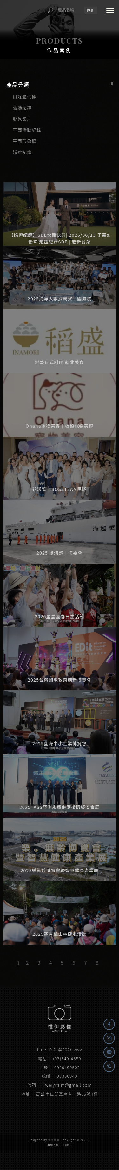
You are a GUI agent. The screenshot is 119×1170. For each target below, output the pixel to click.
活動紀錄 (22, 107)
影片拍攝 (16, 1109)
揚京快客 (54, 1140)
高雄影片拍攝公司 (93, 1109)
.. (89, 1140)
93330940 (67, 1076)
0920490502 (67, 1067)
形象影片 (22, 119)
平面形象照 (24, 141)
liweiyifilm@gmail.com (67, 1085)
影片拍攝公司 (38, 1109)
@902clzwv (70, 1050)
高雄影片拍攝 (63, 1109)
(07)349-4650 (67, 1058)
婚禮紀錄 (22, 152)
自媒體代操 (24, 96)
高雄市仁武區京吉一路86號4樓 (67, 1094)
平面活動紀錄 (27, 130)
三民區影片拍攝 (59, 1115)
